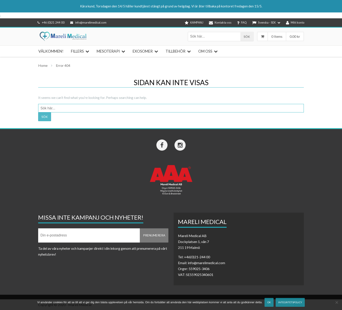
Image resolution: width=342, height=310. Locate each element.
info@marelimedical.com (88, 22)
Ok (269, 302)
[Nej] (336, 302)
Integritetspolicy (290, 302)
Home (43, 65)
